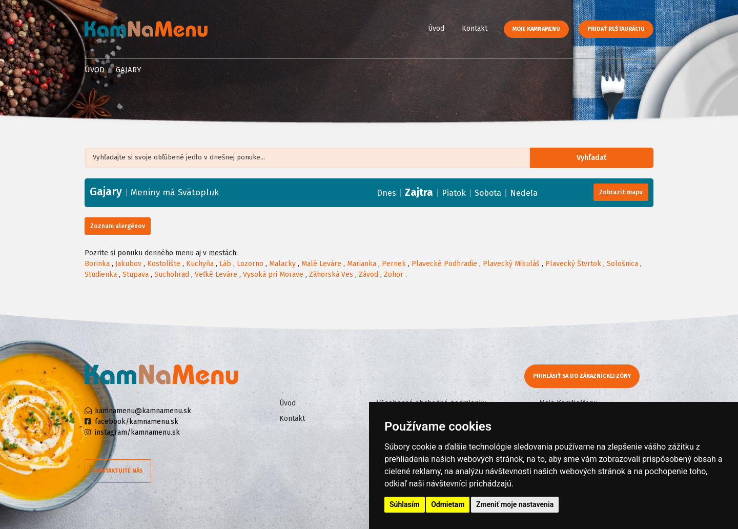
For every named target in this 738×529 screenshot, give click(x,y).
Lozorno (250, 263)
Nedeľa (524, 193)
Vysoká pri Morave (273, 274)
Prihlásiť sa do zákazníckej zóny (583, 376)
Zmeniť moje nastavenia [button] (515, 504)
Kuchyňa (200, 263)
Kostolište (163, 263)
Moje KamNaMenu (536, 29)
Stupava (135, 274)
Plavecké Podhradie (444, 263)
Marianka (361, 263)
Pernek (394, 263)
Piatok (454, 193)
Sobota (488, 193)
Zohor (393, 274)
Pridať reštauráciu (616, 29)
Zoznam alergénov (117, 226)
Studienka (101, 274)
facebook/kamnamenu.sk (136, 421)
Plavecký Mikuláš (511, 263)
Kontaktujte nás (117, 470)
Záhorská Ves (331, 274)
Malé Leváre (321, 263)
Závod (368, 274)
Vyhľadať (596, 158)
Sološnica (622, 263)
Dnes (386, 193)
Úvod (436, 28)
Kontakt (474, 28)
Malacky (282, 263)
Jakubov (128, 263)
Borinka (97, 263)
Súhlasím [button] (404, 504)
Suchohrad (171, 274)
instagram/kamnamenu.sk (137, 432)
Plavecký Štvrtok (573, 263)
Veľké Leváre (216, 274)
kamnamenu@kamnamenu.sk (143, 410)
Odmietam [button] (447, 504)
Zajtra (419, 192)
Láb (225, 263)
